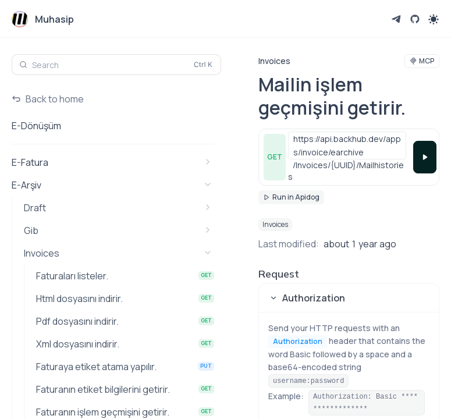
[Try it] (424, 157)
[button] (349, 298)
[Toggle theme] (433, 19)
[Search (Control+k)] (116, 64)
